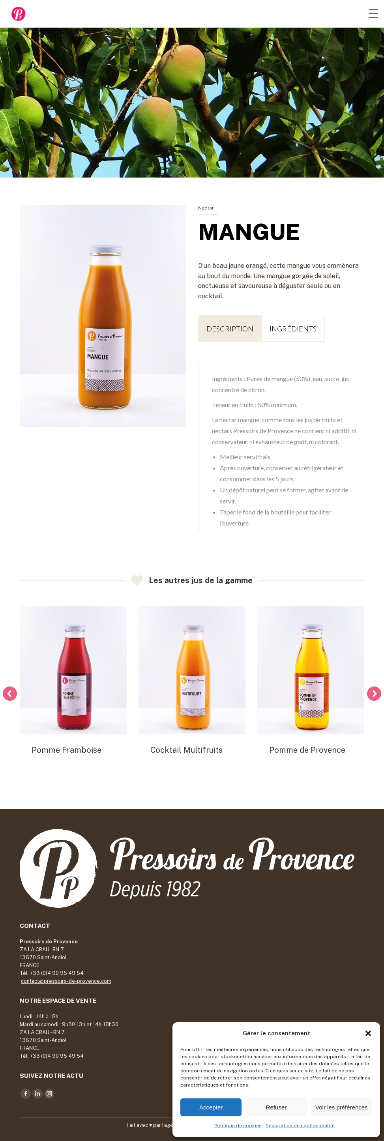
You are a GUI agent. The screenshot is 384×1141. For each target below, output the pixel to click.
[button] (368, 1033)
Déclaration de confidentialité (300, 1125)
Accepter (211, 1107)
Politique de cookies (238, 1125)
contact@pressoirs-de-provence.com (66, 981)
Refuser (276, 1107)
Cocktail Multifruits (186, 750)
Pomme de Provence (307, 750)
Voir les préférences (341, 1107)
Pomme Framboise (66, 750)
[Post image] (73, 670)
